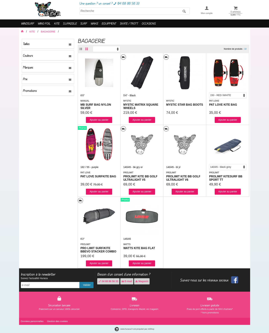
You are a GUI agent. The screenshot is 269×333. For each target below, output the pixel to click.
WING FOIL (44, 23)
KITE (56, 23)
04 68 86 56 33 (108, 281)
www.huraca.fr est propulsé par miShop (134, 329)
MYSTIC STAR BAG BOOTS (184, 104)
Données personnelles (32, 321)
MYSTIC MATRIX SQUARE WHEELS (140, 106)
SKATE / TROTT (129, 23)
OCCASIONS (149, 23)
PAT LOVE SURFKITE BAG (98, 176)
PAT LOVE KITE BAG (223, 104)
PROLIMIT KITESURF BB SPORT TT (225, 178)
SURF (83, 23)
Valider (87, 285)
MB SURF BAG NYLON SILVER (95, 106)
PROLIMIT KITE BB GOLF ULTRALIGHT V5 (140, 178)
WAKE (94, 23)
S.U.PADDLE (70, 23)
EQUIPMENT (109, 23)
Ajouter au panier (99, 119)
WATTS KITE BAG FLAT (139, 248)
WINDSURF (27, 23)
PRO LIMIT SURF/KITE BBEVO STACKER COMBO (98, 250)
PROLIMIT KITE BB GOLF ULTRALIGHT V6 (183, 178)
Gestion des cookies (57, 321)
